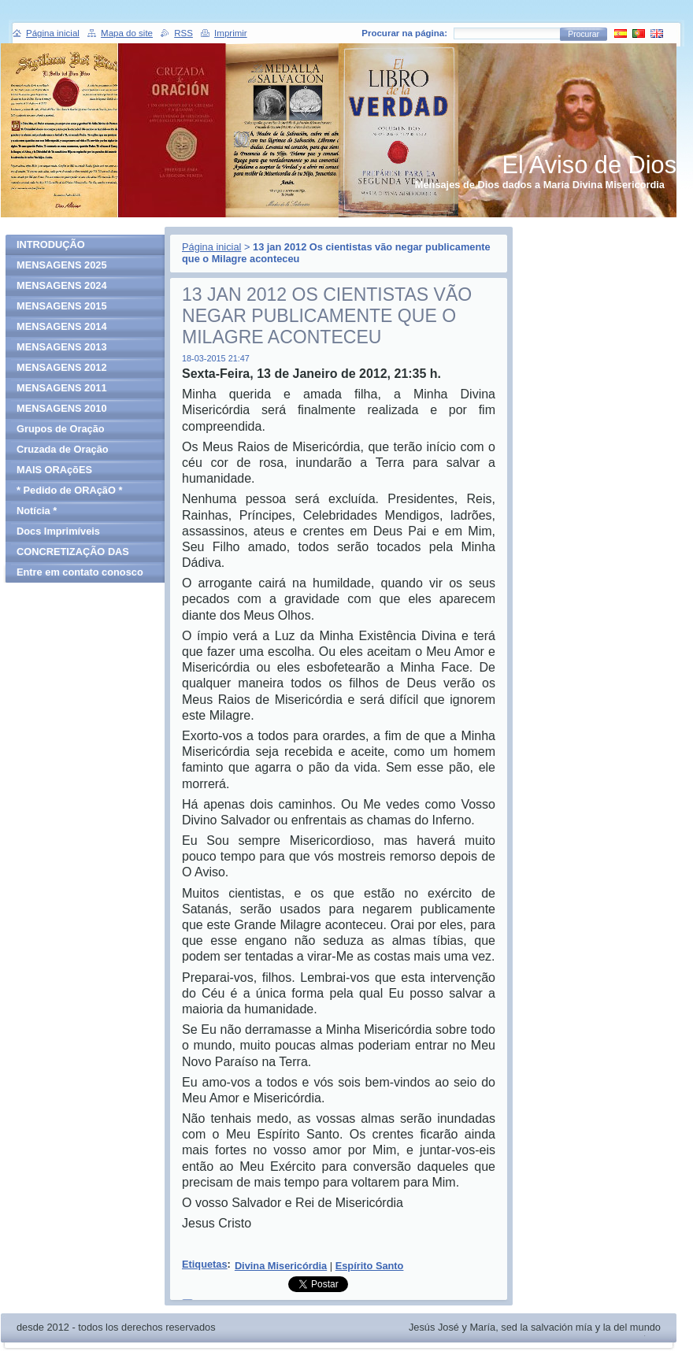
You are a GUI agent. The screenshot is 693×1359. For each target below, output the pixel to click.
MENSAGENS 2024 (62, 285)
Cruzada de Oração (63, 449)
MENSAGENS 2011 (62, 388)
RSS (183, 33)
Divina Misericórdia (281, 1266)
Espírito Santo (369, 1266)
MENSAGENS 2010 (62, 408)
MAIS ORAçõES (54, 470)
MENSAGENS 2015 (62, 306)
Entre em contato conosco (80, 572)
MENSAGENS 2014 (62, 326)
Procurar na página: (404, 33)
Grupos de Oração (61, 429)
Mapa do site (127, 33)
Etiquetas (205, 1264)
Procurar (583, 34)
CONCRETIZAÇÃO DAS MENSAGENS (73, 554)
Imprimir (230, 33)
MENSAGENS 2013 (62, 347)
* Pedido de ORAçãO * (69, 490)
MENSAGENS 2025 (62, 265)
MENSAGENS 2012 (62, 367)
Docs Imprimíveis (58, 531)
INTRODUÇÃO (51, 244)
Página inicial (211, 247)
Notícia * (37, 511)
